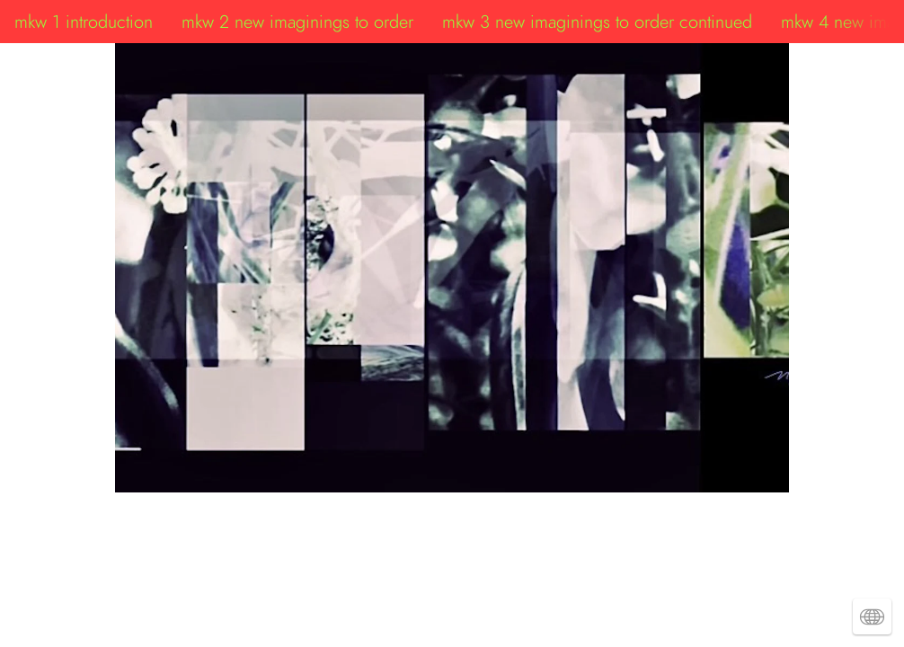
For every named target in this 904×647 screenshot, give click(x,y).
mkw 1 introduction (83, 21)
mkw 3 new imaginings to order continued (597, 21)
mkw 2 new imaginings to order (297, 21)
